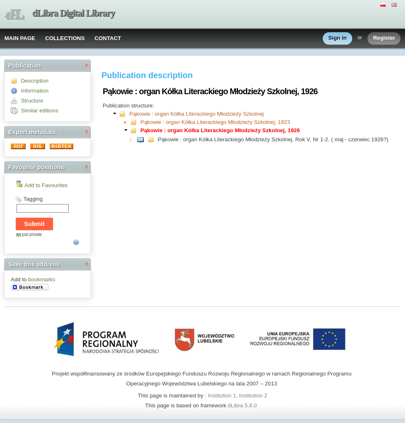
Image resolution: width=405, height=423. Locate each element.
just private (32, 234)
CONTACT (108, 38)
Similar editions (39, 110)
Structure (32, 100)
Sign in (338, 38)
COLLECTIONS (65, 38)
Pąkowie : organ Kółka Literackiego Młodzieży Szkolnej (196, 114)
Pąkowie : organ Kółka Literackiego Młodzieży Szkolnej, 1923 (215, 122)
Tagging (33, 199)
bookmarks (41, 279)
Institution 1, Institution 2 (237, 395)
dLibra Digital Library (73, 13)
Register (384, 38)
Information (35, 91)
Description (35, 81)
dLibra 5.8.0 (243, 405)
